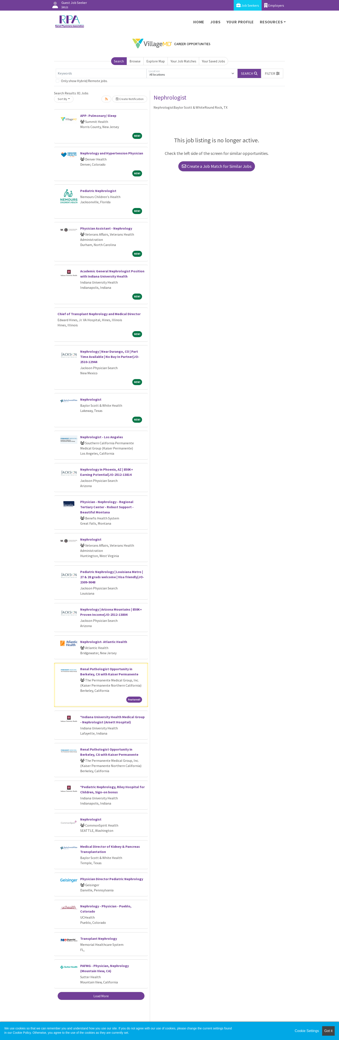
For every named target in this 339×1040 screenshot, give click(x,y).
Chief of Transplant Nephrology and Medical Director (99, 314)
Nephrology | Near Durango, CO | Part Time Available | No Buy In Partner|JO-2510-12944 (109, 356)
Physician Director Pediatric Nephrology (111, 879)
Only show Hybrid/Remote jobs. (84, 81)
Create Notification (130, 99)
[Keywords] (101, 73)
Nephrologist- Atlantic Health (103, 642)
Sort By (62, 99)
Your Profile (240, 21)
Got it (328, 1031)
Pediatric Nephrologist (98, 191)
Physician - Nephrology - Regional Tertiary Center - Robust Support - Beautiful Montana (107, 507)
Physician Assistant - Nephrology (106, 228)
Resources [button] (271, 21)
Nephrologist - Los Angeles (101, 437)
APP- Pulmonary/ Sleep (98, 115)
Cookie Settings (307, 1031)
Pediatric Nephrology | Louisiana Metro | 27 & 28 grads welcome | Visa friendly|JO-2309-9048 (112, 577)
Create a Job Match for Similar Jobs (216, 166)
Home (198, 21)
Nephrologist (90, 399)
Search (119, 61)
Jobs (215, 21)
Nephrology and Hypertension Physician (111, 153)
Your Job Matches (183, 61)
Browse (135, 61)
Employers (274, 5)
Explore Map (155, 61)
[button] (272, 73)
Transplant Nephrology (98, 938)
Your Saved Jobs (213, 61)
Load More (101, 996)
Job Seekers (247, 5)
